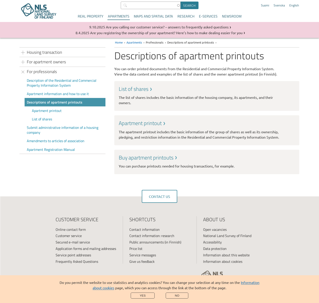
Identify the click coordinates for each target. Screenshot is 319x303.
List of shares (42, 119)
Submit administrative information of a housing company (62, 130)
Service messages (142, 255)
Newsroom (231, 16)
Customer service (69, 235)
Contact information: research (151, 235)
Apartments (118, 16)
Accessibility (212, 242)
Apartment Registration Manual (51, 149)
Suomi (265, 5)
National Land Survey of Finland (227, 235)
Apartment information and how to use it (58, 93)
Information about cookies (222, 261)
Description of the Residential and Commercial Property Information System (61, 83)
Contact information (144, 229)
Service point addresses (73, 255)
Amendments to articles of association (55, 141)
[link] (207, 95)
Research (186, 16)
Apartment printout (47, 110)
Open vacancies (215, 229)
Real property (90, 16)
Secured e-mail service (73, 242)
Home (119, 42)
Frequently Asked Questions (77, 261)
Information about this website (226, 255)
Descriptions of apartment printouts (54, 102)
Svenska (279, 5)
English (294, 5)
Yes (143, 295)
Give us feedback (142, 261)
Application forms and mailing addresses (86, 248)
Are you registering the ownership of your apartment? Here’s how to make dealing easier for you (166, 32)
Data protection (215, 248)
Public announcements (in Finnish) (155, 242)
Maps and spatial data (153, 16)
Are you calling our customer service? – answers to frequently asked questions (167, 27)
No (177, 295)
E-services (208, 16)
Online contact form (71, 229)
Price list (135, 248)
